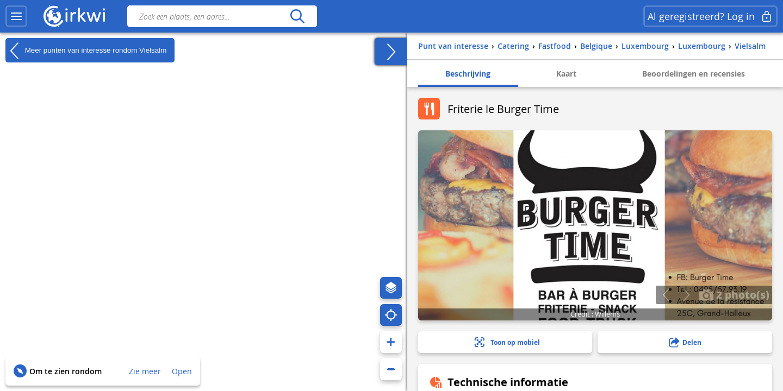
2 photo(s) (734, 294)
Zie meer (145, 371)
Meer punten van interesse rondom (85, 50)
